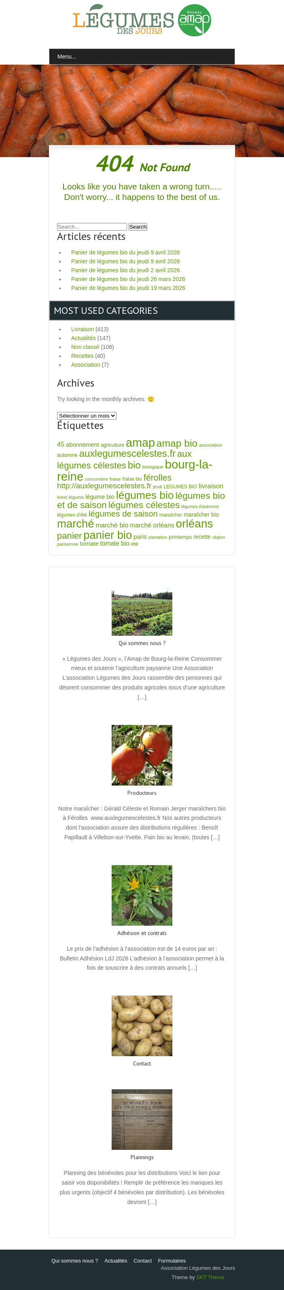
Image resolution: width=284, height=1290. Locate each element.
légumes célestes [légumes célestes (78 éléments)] (144, 505)
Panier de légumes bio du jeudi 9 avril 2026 (125, 252)
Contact (143, 1261)
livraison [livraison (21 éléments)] (211, 486)
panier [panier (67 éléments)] (69, 536)
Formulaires (172, 1261)
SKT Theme (210, 1277)
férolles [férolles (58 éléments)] (158, 478)
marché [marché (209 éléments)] (75, 523)
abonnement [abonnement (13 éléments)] (82, 444)
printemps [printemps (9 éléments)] (180, 537)
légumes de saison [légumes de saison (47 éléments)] (123, 513)
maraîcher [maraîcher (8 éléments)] (170, 515)
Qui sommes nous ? (74, 1261)
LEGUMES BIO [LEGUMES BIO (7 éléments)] (180, 487)
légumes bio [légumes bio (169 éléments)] (145, 495)
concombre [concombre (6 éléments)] (96, 479)
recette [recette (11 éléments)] (202, 537)
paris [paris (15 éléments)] (140, 536)
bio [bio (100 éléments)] (134, 465)
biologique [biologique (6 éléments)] (152, 466)
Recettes (82, 356)
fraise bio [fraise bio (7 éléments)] (132, 479)
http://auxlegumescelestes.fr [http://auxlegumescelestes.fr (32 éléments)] (104, 485)
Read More (142, 714)
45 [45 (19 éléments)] (60, 444)
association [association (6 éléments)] (210, 445)
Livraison (82, 329)
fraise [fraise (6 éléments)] (115, 479)
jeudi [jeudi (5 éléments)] (157, 486)
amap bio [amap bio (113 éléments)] (177, 443)
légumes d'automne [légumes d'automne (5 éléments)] (200, 506)
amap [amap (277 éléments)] (140, 442)
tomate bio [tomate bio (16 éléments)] (114, 543)
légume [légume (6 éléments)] (76, 497)
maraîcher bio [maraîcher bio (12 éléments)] (201, 514)
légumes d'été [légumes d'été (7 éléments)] (72, 515)
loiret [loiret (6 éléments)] (62, 497)
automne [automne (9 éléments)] (67, 455)
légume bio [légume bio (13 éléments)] (99, 497)
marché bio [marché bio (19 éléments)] (112, 525)
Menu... (66, 56)
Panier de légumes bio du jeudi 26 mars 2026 (128, 279)
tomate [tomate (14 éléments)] (89, 543)
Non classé (85, 347)
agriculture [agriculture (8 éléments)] (112, 445)
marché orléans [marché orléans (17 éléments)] (152, 525)
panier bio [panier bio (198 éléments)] (107, 535)
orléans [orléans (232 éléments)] (194, 523)
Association (85, 364)
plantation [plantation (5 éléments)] (157, 537)
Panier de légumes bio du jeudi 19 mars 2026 (128, 288)
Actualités (83, 338)
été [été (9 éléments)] (134, 544)
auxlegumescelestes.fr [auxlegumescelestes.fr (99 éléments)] (127, 453)
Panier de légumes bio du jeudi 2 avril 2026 (125, 270)
